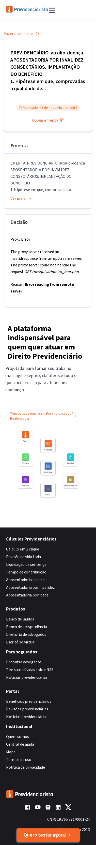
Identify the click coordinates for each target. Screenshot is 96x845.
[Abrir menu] (52, 10)
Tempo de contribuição (26, 572)
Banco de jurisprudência (26, 627)
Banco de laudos (20, 619)
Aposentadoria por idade (27, 595)
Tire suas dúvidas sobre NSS (29, 669)
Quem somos (17, 736)
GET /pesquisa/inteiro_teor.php (51, 272)
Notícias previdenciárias (26, 677)
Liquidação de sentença (26, 564)
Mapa (10, 752)
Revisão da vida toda (23, 557)
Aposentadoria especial (26, 580)
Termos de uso (18, 759)
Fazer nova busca (21, 34)
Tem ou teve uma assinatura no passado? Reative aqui (43, 417)
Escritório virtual (21, 642)
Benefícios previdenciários (28, 701)
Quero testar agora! (48, 835)
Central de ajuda (20, 744)
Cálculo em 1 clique (22, 549)
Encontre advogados (24, 662)
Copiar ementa (48, 120)
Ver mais (21, 198)
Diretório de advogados (26, 634)
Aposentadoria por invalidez (30, 587)
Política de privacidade (25, 767)
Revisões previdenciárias (27, 709)
